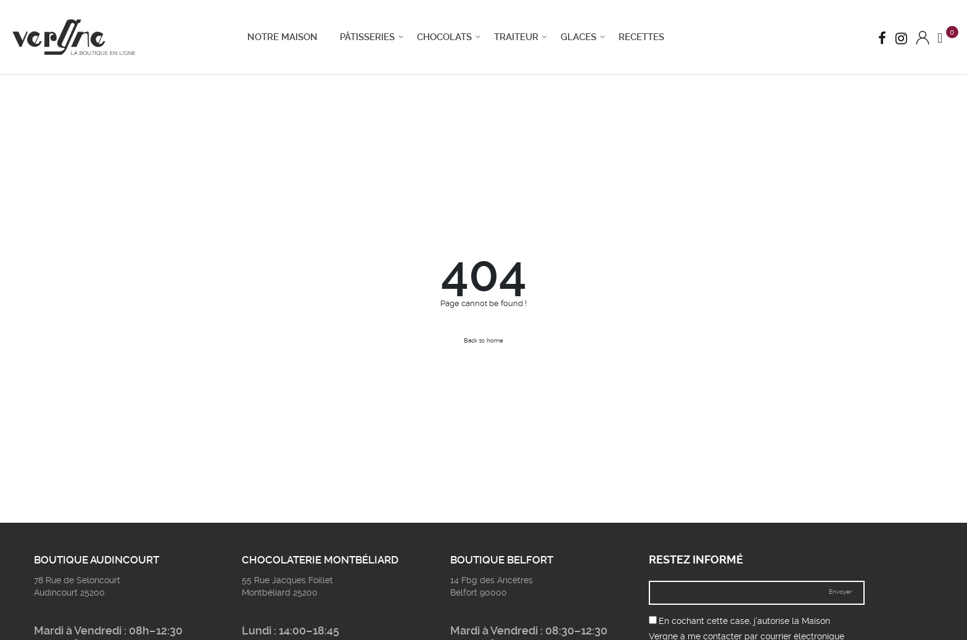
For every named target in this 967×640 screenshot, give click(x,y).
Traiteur (516, 37)
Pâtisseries (367, 37)
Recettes (641, 37)
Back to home (483, 340)
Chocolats (444, 37)
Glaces (578, 37)
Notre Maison (282, 37)
